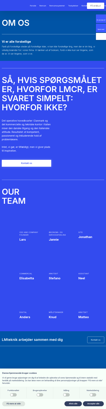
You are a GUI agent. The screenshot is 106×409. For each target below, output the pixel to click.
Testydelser (73, 6)
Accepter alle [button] (93, 404)
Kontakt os (95, 340)
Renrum (42, 6)
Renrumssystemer (57, 6)
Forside (33, 6)
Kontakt (85, 6)
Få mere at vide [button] (14, 404)
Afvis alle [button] (73, 404)
